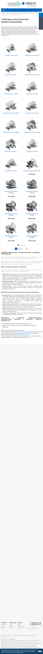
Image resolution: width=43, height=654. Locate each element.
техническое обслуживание (19, 336)
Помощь (20, 622)
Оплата (11, 624)
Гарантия (11, 627)
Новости (3, 626)
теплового (20, 331)
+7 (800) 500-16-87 (30, 4)
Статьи (19, 624)
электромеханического (28, 331)
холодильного (14, 331)
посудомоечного (38, 331)
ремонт (29, 336)
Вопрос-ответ (21, 626)
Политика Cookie (19, 652)
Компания (3, 622)
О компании (3, 624)
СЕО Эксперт (12, 639)
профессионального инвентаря (23, 333)
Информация (12, 622)
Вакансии (3, 627)
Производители (21, 627)
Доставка (11, 626)
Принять (40, 651)
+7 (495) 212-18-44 (30, 2)
